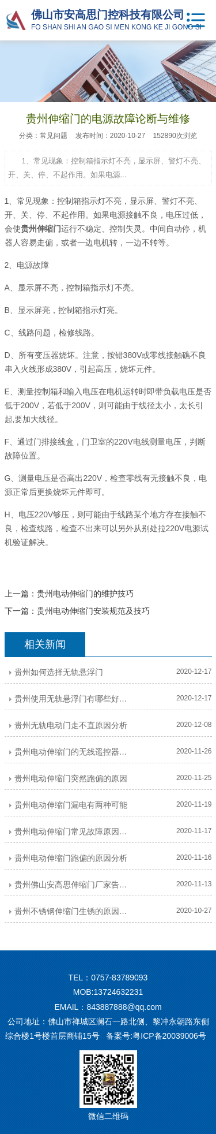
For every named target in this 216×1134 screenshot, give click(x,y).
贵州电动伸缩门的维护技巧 (85, 593)
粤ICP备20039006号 (169, 1035)
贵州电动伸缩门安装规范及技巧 (93, 611)
